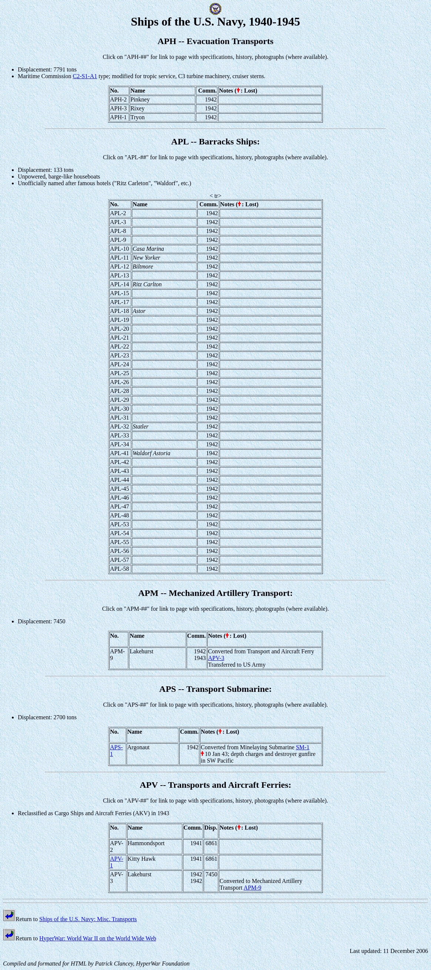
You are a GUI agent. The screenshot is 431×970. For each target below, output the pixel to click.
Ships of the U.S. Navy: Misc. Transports (88, 919)
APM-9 (252, 887)
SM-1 (302, 747)
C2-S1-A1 (85, 76)
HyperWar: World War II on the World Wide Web (97, 938)
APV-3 (216, 658)
